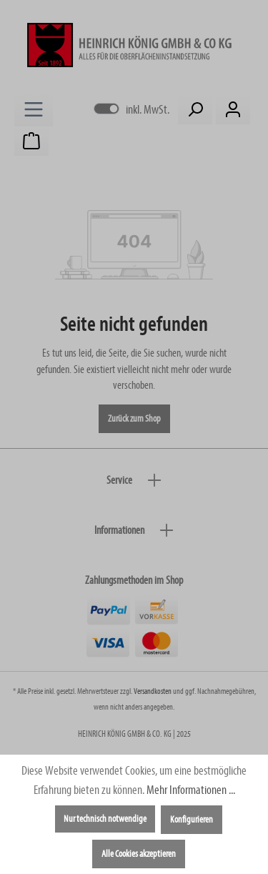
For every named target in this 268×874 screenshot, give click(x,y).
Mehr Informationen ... (191, 790)
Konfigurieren (191, 819)
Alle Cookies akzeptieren (138, 854)
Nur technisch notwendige (105, 819)
